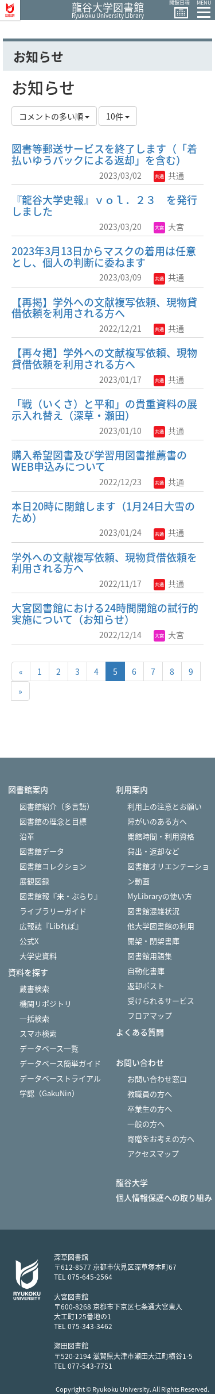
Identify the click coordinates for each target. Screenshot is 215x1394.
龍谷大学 (132, 1182)
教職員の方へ (149, 1093)
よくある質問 (140, 1032)
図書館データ (41, 851)
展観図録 (34, 880)
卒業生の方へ (149, 1108)
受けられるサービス (160, 1000)
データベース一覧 (49, 1048)
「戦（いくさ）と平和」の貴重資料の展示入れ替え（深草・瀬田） (104, 409)
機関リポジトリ (45, 1003)
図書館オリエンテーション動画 (168, 873)
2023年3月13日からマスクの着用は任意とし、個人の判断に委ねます (103, 256)
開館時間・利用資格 (160, 836)
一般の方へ (146, 1123)
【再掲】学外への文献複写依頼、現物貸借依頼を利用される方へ (104, 307)
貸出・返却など (153, 851)
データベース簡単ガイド (60, 1063)
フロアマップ (149, 1015)
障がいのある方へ (157, 821)
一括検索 (34, 1018)
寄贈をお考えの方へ (160, 1138)
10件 (118, 116)
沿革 (26, 836)
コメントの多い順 (54, 116)
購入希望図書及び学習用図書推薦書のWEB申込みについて (99, 460)
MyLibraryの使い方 (159, 895)
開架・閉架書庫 (153, 940)
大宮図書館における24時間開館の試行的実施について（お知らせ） (104, 613)
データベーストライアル (60, 1078)
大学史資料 (38, 955)
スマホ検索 (38, 1033)
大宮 (169, 226)
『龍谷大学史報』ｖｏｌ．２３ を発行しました (104, 205)
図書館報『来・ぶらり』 (60, 895)
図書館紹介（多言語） (56, 806)
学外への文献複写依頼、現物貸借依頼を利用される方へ (104, 563)
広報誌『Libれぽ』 (51, 925)
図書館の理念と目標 (53, 821)
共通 (169, 175)
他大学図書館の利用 (160, 925)
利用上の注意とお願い (164, 806)
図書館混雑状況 (153, 910)
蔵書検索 (34, 988)
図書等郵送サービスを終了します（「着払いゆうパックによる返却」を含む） (104, 154)
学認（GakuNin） (49, 1093)
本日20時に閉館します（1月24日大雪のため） (103, 511)
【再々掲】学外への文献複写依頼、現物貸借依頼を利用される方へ (104, 358)
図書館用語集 (149, 955)
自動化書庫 (146, 970)
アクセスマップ (153, 1153)
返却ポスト (146, 985)
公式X (28, 940)
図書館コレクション (53, 866)
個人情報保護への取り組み (164, 1197)
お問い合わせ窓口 (157, 1078)
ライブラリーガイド (53, 910)
